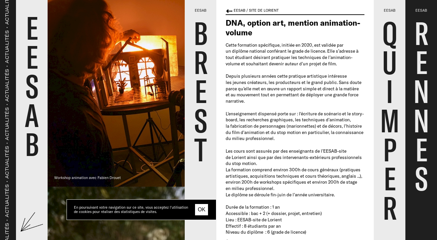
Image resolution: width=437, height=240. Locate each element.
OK (201, 209)
